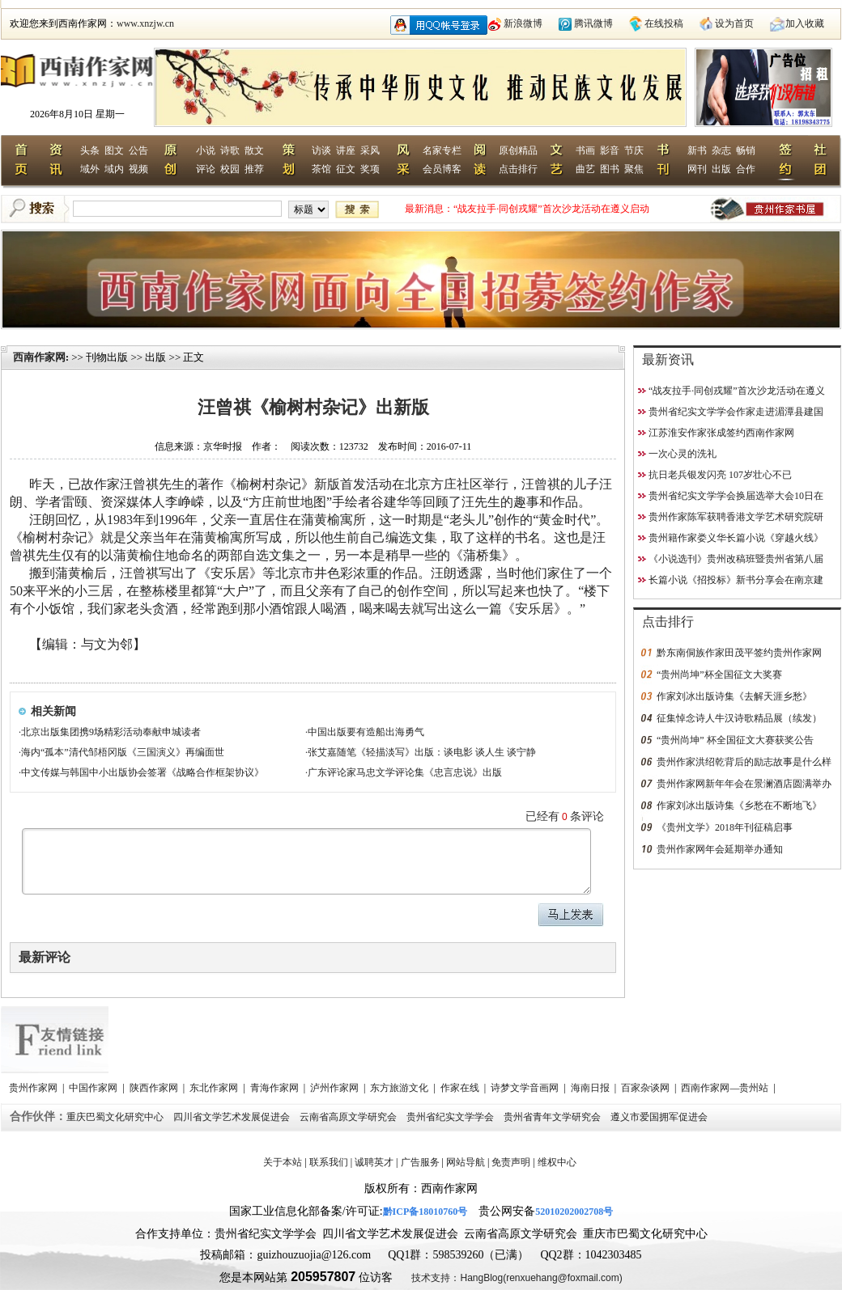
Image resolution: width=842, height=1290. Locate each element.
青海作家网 (275, 1087)
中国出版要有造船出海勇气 (366, 732)
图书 (609, 169)
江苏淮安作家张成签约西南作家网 (721, 432)
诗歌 (230, 150)
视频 (138, 169)
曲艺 (585, 169)
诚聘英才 (374, 1162)
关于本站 (282, 1162)
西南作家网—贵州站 (726, 1087)
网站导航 (465, 1162)
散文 (254, 150)
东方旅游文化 (400, 1087)
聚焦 (634, 169)
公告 (138, 150)
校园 (230, 169)
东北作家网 (214, 1087)
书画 (585, 150)
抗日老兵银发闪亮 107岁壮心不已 (720, 474)
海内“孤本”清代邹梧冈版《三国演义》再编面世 (122, 752)
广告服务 (420, 1162)
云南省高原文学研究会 (349, 1117)
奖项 (370, 169)
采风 (370, 150)
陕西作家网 (155, 1087)
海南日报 (591, 1087)
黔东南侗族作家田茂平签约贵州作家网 (739, 652)
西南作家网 (39, 357)
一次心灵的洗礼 (683, 453)
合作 (745, 169)
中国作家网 (94, 1087)
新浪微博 (523, 23)
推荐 (254, 169)
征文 (345, 169)
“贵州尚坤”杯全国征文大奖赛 (719, 674)
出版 (721, 169)
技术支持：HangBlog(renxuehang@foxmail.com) (516, 1278)
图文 (114, 150)
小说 (205, 150)
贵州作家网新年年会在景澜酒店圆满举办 (744, 783)
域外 (90, 169)
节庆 (634, 150)
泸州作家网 (335, 1087)
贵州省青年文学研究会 (553, 1117)
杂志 (721, 150)
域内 (114, 169)
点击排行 (518, 169)
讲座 (345, 150)
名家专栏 (442, 150)
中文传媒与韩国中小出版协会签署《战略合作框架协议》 (142, 772)
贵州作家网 (34, 1087)
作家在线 (461, 1087)
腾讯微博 (593, 23)
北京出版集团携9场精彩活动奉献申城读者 (111, 732)
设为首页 (734, 23)
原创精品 (518, 150)
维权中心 (557, 1162)
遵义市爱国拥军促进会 (660, 1117)
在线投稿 (663, 23)
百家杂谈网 (646, 1087)
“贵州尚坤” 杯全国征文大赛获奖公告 (735, 740)
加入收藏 (804, 23)
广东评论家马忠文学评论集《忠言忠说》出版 (405, 772)
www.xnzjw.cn (145, 23)
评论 (205, 169)
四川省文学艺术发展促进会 (232, 1117)
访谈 (321, 150)
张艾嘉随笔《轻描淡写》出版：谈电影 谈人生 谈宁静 (422, 752)
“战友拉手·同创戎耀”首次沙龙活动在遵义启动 (551, 208)
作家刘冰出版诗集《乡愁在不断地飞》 (739, 805)
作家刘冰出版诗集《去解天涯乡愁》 (734, 696)
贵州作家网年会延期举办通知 (720, 849)
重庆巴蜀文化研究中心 (116, 1117)
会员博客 (442, 169)
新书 (697, 150)
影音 (609, 150)
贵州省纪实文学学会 (451, 1117)
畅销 (745, 150)
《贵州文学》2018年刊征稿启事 (725, 827)
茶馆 (321, 169)
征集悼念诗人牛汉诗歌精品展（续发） (739, 718)
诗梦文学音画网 (526, 1087)
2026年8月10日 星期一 (77, 114)
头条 (90, 150)
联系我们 (328, 1162)
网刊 (697, 169)
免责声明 (510, 1162)
